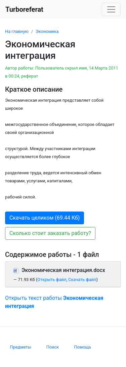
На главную (17, 31)
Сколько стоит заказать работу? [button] (50, 233)
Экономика (47, 31)
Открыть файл (51, 279)
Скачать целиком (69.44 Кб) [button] (44, 218)
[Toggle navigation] (111, 9)
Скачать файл (82, 279)
